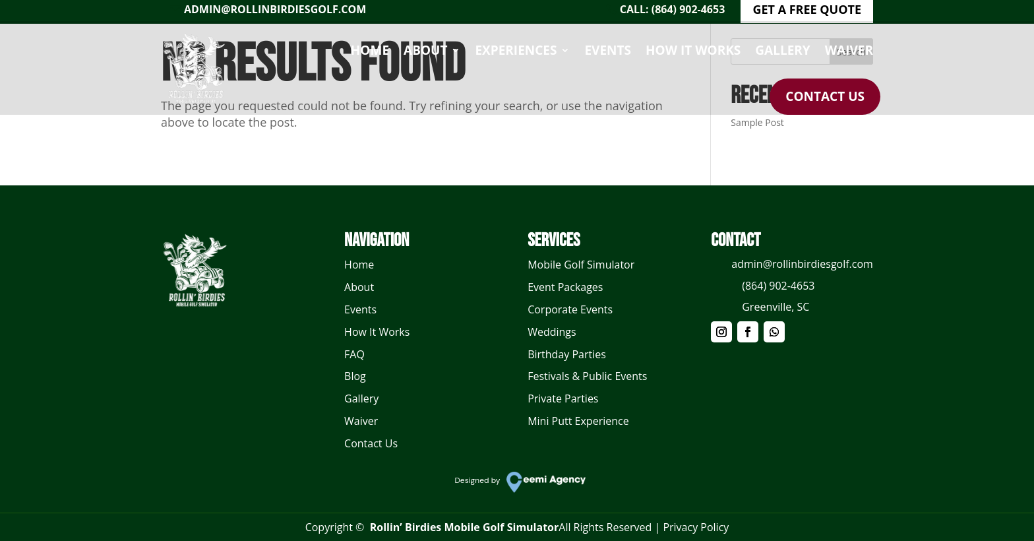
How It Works (693, 50)
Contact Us (825, 96)
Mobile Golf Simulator (581, 264)
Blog (355, 376)
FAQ (354, 354)
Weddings (552, 332)
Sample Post (757, 122)
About (425, 50)
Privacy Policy (696, 527)
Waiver (849, 50)
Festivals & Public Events (587, 376)
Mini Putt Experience (578, 421)
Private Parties (563, 398)
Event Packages (565, 287)
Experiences (516, 50)
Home (370, 50)
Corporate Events (570, 309)
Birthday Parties (567, 354)
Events (607, 50)
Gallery (782, 50)
